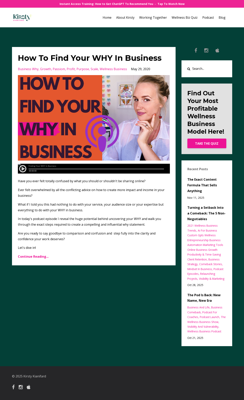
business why (28, 69)
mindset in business (199, 269)
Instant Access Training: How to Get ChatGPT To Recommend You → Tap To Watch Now (122, 4)
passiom (59, 69)
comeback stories (210, 264)
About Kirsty (125, 17)
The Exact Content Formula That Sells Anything (202, 185)
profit (71, 69)
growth (45, 69)
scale (94, 69)
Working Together (153, 17)
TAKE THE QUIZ (206, 143)
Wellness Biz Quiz (185, 17)
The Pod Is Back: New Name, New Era (204, 298)
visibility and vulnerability (202, 326)
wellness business (113, 69)
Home (107, 17)
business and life (198, 307)
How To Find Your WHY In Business (90, 58)
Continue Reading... (33, 256)
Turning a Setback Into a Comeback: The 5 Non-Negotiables (206, 213)
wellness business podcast (204, 331)
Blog (222, 17)
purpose (82, 69)
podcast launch (209, 317)
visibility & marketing (211, 278)
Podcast (208, 17)
